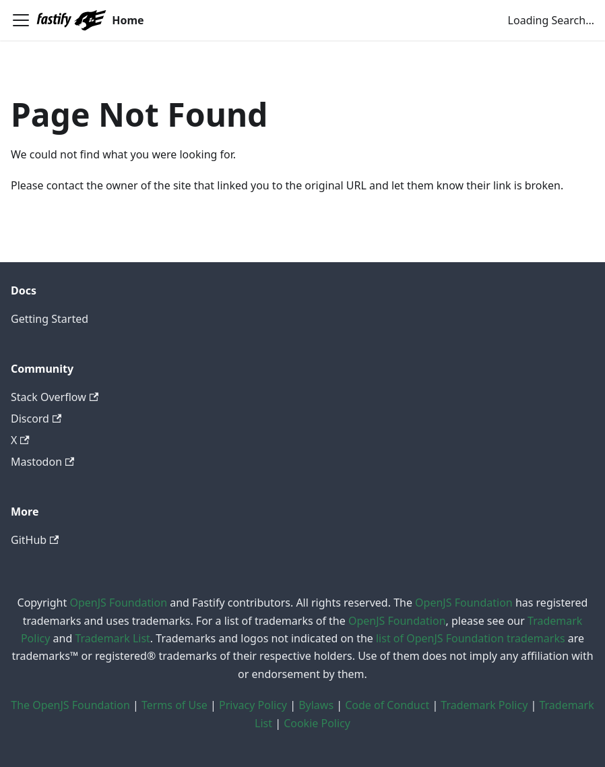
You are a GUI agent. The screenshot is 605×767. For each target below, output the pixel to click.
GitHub (35, 539)
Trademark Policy (484, 705)
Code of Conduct (387, 705)
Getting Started (49, 318)
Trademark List (112, 638)
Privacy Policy (253, 705)
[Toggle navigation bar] (21, 20)
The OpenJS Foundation (70, 705)
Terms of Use (174, 705)
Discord (36, 418)
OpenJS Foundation (118, 602)
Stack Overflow (54, 397)
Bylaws (315, 705)
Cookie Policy (317, 723)
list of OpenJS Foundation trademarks (470, 638)
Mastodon (42, 461)
